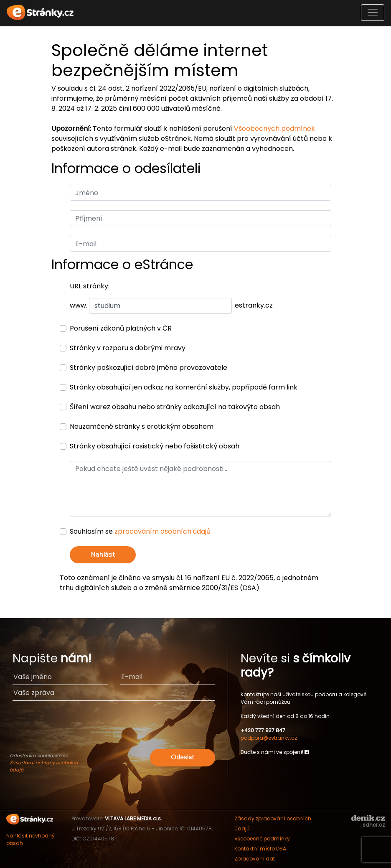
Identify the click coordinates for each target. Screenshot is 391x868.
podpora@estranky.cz (269, 737)
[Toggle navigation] (372, 12)
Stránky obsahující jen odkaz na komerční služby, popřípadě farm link (183, 387)
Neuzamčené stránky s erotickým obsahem (141, 426)
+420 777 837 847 (263, 730)
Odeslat (182, 757)
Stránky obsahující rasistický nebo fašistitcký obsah (154, 446)
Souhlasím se (140, 531)
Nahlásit (103, 554)
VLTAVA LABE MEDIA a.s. (133, 818)
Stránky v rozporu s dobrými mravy (127, 348)
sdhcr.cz (374, 824)
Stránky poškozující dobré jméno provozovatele (148, 367)
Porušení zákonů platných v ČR (121, 328)
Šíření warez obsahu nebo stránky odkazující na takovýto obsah (175, 407)
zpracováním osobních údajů (162, 531)
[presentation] (114, 730)
